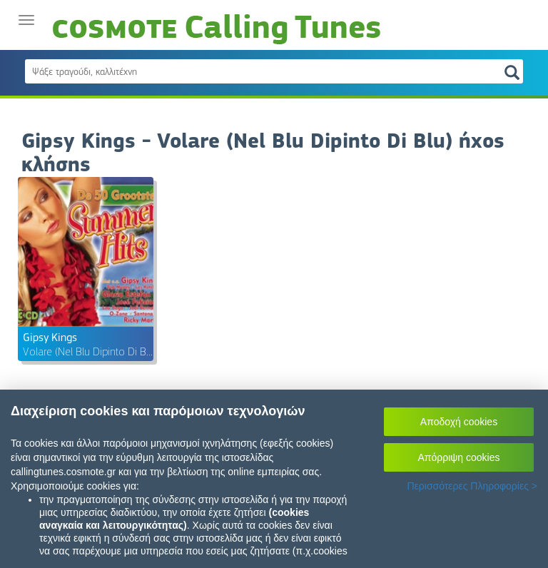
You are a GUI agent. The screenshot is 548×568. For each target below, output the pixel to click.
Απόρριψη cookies (459, 457)
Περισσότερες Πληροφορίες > (472, 486)
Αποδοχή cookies (458, 421)
